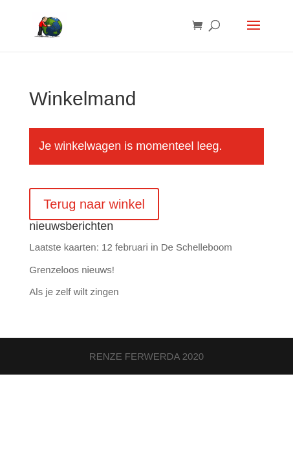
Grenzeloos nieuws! (71, 269)
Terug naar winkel (94, 204)
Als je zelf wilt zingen (73, 291)
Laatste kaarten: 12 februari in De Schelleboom (130, 247)
